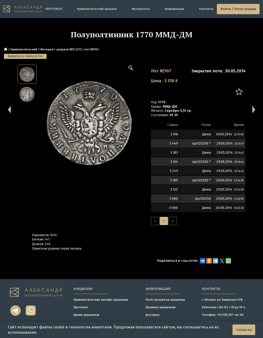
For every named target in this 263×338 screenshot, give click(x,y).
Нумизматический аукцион (97, 9)
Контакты (206, 9)
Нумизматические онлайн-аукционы (100, 300)
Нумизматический (24, 49)
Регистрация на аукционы (165, 300)
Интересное (141, 9)
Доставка (152, 315)
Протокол (80, 307)
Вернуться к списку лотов (25, 56)
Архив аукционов (86, 315)
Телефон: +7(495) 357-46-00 (222, 315)
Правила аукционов (160, 307)
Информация (174, 9)
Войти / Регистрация (238, 9)
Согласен (244, 330)
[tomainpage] (22, 9)
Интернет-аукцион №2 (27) (60, 49)
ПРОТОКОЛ (53, 9)
